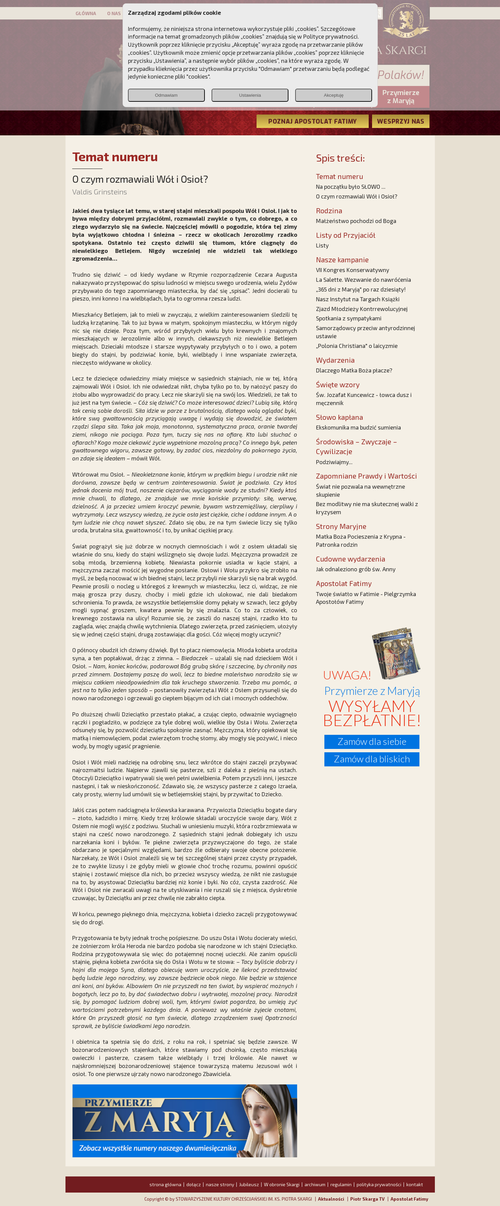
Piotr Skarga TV (367, 1199)
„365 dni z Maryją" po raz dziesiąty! (361, 289)
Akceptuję (334, 95)
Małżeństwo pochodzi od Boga (356, 220)
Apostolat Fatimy (409, 1199)
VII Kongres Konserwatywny (352, 269)
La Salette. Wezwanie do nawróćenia (363, 279)
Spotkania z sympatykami (348, 318)
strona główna (165, 1184)
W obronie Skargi (282, 1184)
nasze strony (220, 1184)
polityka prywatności (379, 1184)
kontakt (414, 1184)
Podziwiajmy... (334, 461)
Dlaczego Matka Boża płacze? (354, 370)
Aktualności (331, 1199)
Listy (322, 245)
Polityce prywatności (330, 36)
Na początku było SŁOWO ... (350, 186)
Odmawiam (166, 95)
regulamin (341, 1184)
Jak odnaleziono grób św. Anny (356, 569)
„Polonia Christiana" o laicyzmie (357, 345)
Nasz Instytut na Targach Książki (358, 299)
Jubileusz (249, 1184)
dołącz (193, 1184)
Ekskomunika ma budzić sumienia (358, 427)
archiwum (315, 1184)
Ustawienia (250, 95)
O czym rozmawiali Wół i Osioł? (356, 196)
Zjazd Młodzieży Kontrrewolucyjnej (362, 308)
